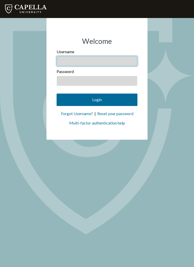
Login (97, 99)
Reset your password (115, 113)
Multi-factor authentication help (97, 122)
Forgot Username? (77, 113)
